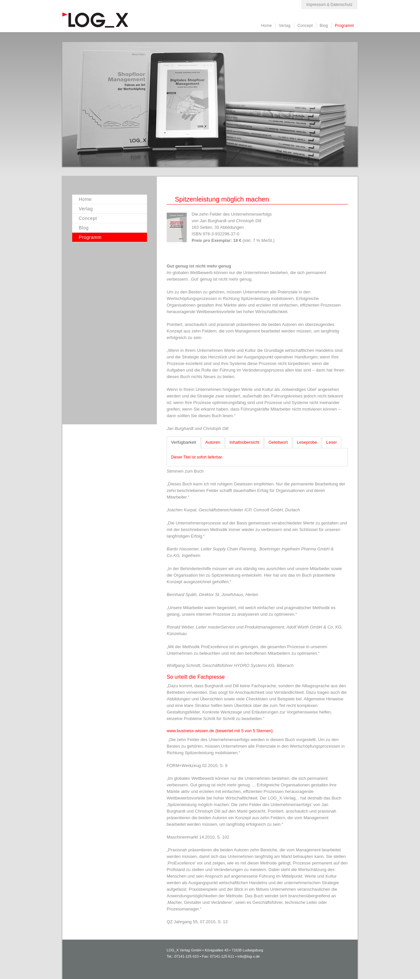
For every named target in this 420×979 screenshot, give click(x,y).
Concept (305, 25)
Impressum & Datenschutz (329, 4)
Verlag (285, 25)
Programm (344, 25)
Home (266, 25)
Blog (324, 25)
